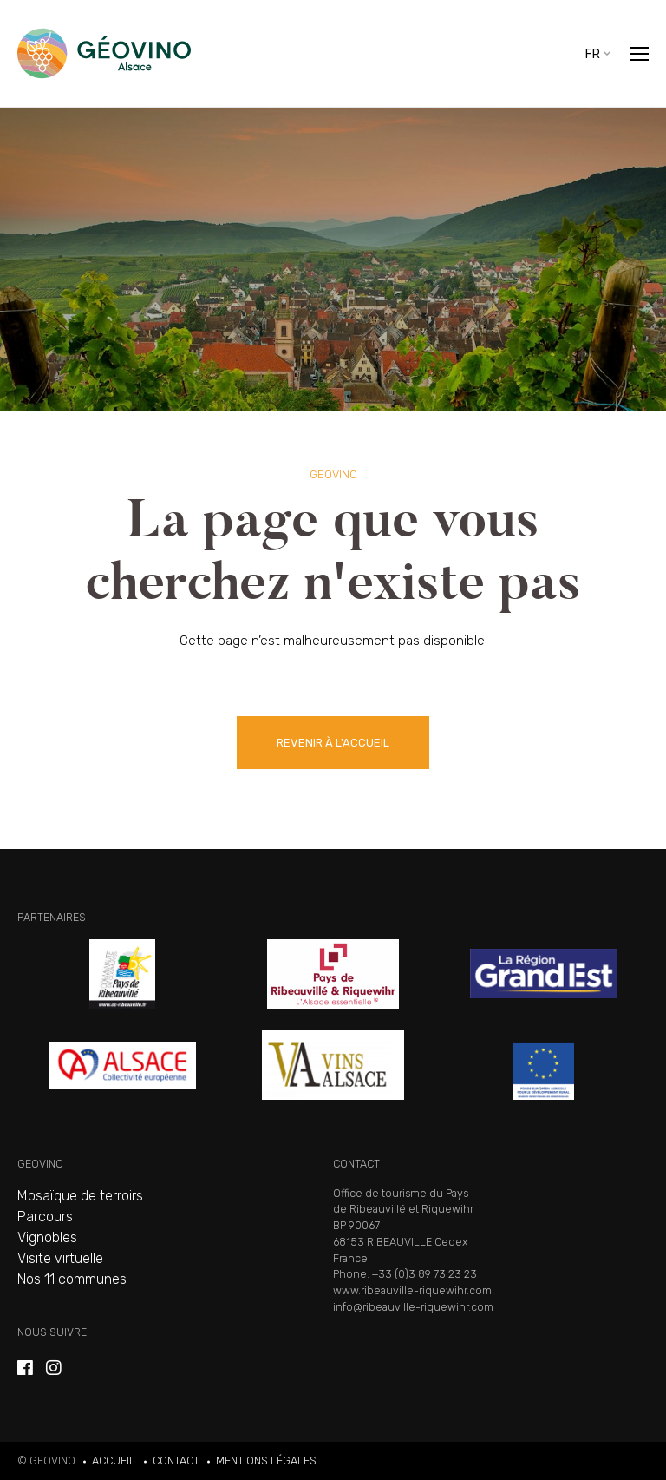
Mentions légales (266, 1460)
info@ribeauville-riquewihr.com (413, 1306)
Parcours (45, 1216)
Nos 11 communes (72, 1279)
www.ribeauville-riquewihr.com (412, 1290)
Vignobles (47, 1237)
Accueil (113, 1460)
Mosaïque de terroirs (80, 1195)
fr (592, 53)
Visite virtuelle (60, 1258)
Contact (176, 1460)
